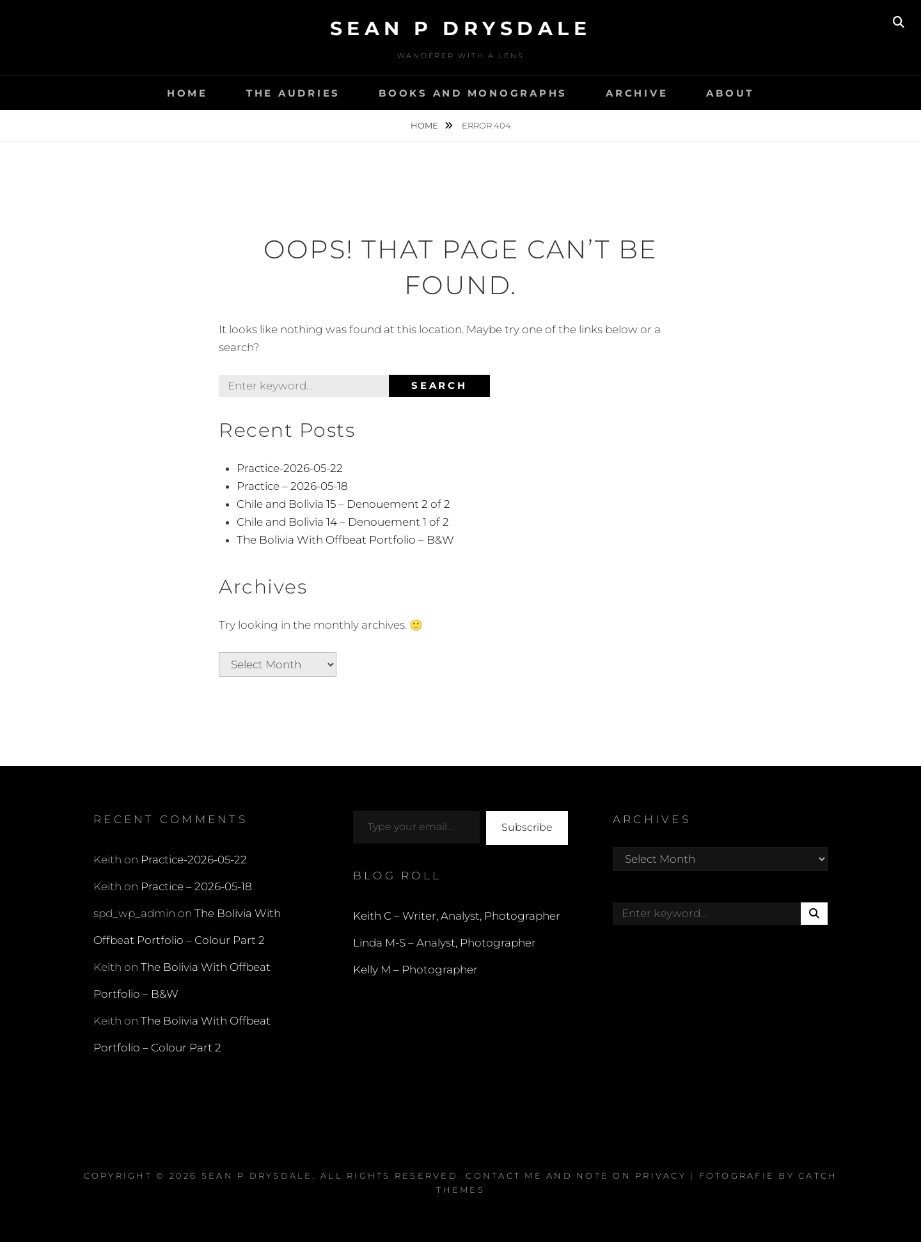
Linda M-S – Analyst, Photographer (444, 942)
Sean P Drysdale (461, 28)
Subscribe (527, 827)
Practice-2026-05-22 (290, 468)
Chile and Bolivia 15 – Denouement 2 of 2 (343, 504)
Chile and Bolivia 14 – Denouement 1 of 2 (343, 521)
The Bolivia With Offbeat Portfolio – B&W (345, 539)
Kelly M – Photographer (415, 969)
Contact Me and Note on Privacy (576, 1175)
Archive (637, 93)
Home (187, 93)
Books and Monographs (473, 93)
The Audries (293, 93)
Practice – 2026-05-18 (292, 486)
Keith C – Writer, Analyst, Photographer (456, 915)
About (730, 93)
